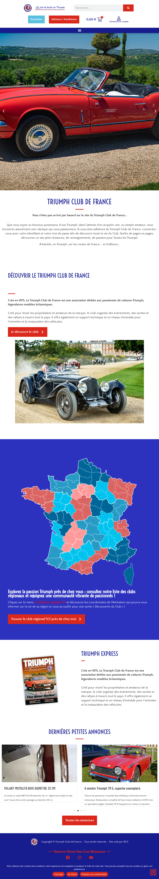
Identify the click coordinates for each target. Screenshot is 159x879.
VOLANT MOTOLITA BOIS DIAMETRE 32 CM (29, 819)
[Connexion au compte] (119, 18)
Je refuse (72, 874)
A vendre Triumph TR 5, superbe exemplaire (112, 819)
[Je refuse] (153, 872)
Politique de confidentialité (94, 874)
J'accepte (58, 874)
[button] (79, 30)
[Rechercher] (128, 7)
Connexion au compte (119, 21)
